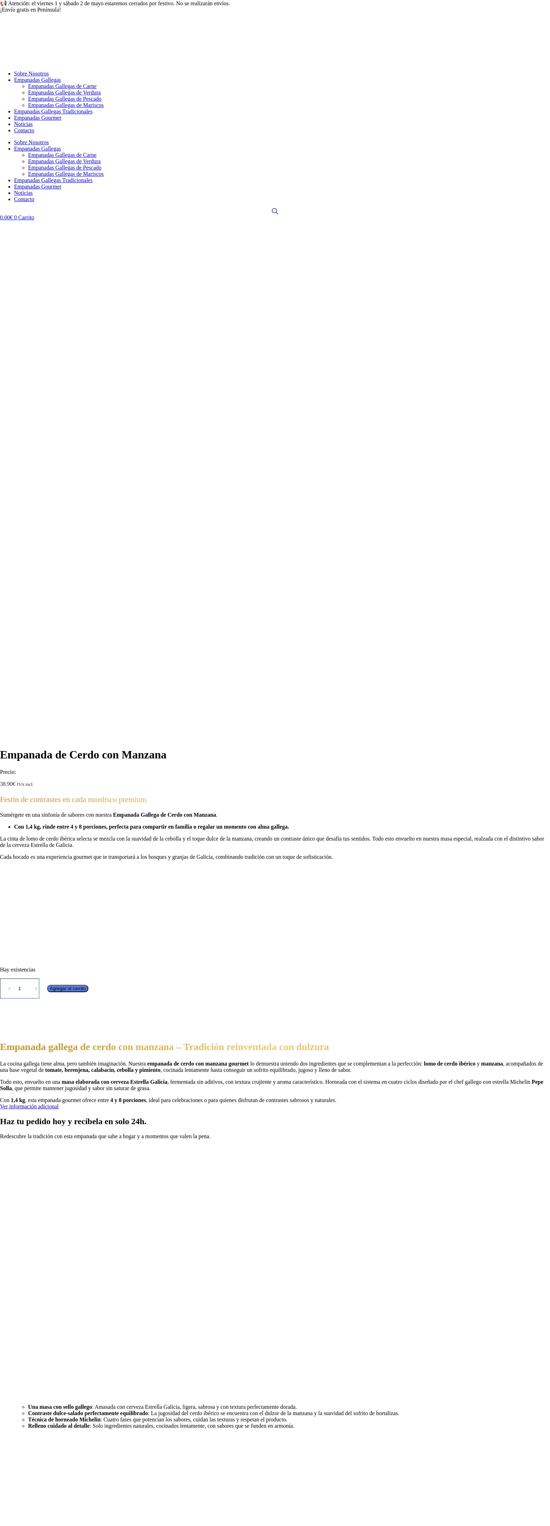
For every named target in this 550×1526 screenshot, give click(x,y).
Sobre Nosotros (31, 74)
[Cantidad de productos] (19, 487)
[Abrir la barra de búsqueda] (275, 211)
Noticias (23, 124)
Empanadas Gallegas (37, 80)
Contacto (24, 130)
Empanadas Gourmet (37, 118)
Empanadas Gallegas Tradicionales (53, 111)
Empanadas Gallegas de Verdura (64, 92)
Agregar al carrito (68, 487)
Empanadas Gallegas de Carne (62, 86)
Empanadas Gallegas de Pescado (64, 99)
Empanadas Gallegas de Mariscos (65, 105)
